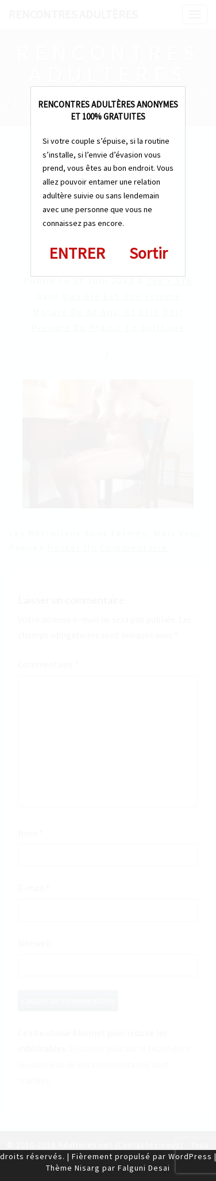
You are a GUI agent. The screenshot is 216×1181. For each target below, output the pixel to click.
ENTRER (77, 253)
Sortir (148, 253)
